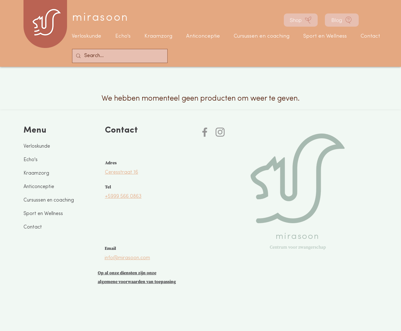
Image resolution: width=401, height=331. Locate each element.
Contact (32, 227)
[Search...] (119, 56)
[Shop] (301, 20)
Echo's (30, 159)
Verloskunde (36, 146)
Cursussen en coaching (48, 200)
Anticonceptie (38, 186)
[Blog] (342, 20)
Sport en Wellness (43, 213)
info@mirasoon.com (127, 257)
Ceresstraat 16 (121, 172)
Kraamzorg (36, 173)
